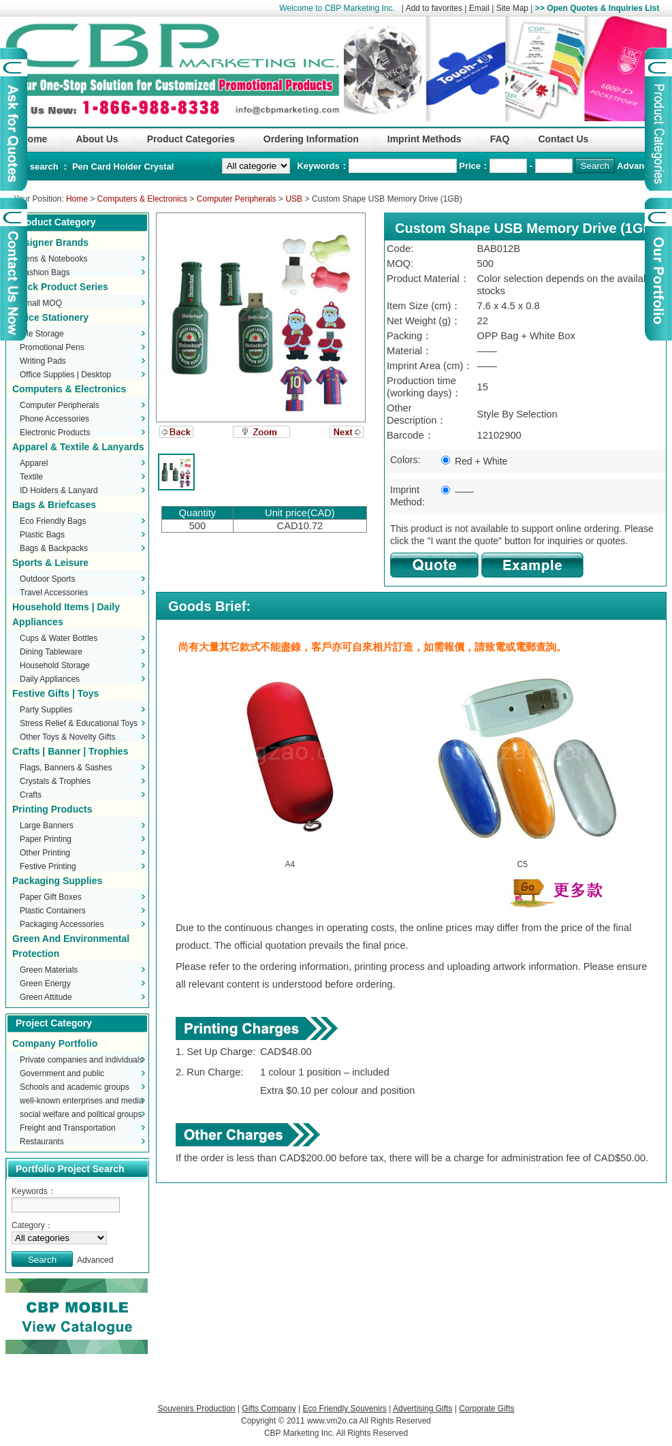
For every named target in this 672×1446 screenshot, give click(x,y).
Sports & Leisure (50, 562)
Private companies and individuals (81, 1060)
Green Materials (49, 970)
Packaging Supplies (57, 880)
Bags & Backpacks (54, 548)
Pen (81, 166)
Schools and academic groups (74, 1087)
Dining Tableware (51, 652)
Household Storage (55, 665)
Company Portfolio (54, 1043)
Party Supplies (46, 709)
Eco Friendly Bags (53, 521)
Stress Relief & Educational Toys (79, 723)
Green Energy (45, 983)
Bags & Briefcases (54, 504)
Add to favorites (434, 8)
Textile (31, 477)
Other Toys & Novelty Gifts (68, 737)
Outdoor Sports (47, 579)
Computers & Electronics (142, 199)
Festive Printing (48, 866)
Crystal (159, 166)
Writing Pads (43, 361)
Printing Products (52, 809)
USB (293, 199)
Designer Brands (50, 242)
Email (479, 8)
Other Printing (45, 853)
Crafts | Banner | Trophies (70, 751)
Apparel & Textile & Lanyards (78, 446)
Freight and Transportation (68, 1128)
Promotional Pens (52, 347)
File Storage (42, 334)
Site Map (512, 8)
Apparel (34, 463)
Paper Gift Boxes (51, 897)
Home (77, 199)
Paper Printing (45, 839)
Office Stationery (50, 317)
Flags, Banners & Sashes (66, 767)
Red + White (474, 461)
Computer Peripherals (236, 199)
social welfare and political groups (81, 1114)
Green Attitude (46, 997)
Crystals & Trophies (55, 781)
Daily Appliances (50, 679)
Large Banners (47, 825)
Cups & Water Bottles (58, 638)
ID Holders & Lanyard (59, 490)
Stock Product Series (60, 286)
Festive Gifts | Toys (55, 693)
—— (457, 491)
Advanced (638, 166)
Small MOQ (41, 303)
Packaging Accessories (61, 924)
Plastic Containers (53, 910)
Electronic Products (55, 432)
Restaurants (42, 1141)
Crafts (31, 795)
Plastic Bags (42, 534)
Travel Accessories (54, 592)
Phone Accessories (54, 419)
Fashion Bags (44, 272)
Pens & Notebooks (53, 259)
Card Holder (117, 166)
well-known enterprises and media (81, 1100)
